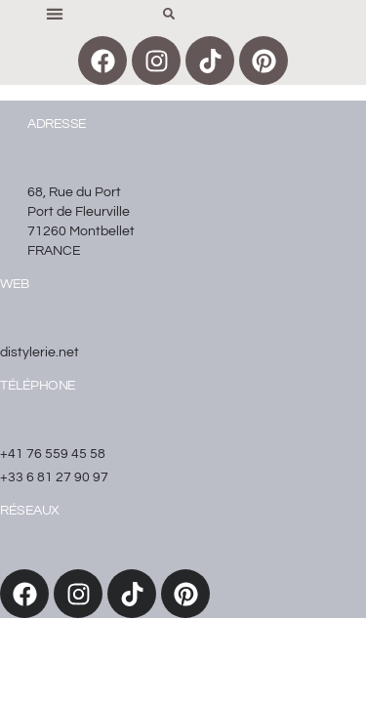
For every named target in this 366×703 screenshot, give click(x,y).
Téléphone (38, 386)
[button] (54, 13)
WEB (14, 284)
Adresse (57, 124)
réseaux (30, 510)
